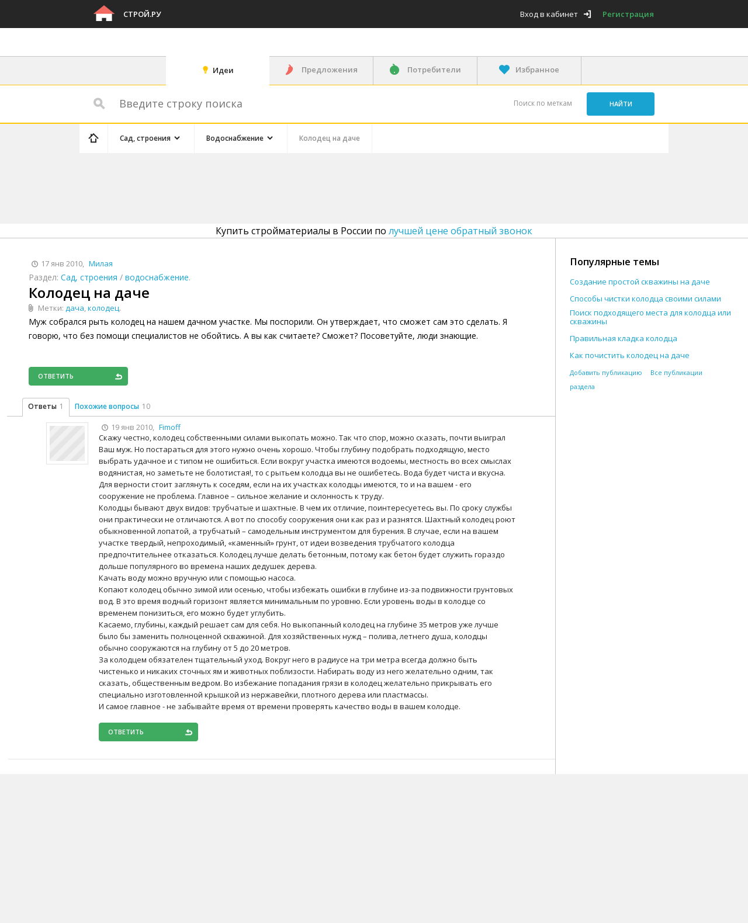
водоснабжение (157, 277)
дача (74, 308)
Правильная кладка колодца (623, 338)
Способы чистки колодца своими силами (645, 298)
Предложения (330, 69)
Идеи (223, 70)
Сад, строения (89, 277)
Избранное (537, 69)
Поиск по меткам (543, 103)
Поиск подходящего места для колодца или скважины (650, 317)
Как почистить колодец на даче (630, 355)
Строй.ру (142, 14)
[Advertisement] (300, 186)
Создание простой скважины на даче (640, 281)
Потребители (434, 69)
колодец (103, 308)
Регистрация (628, 14)
